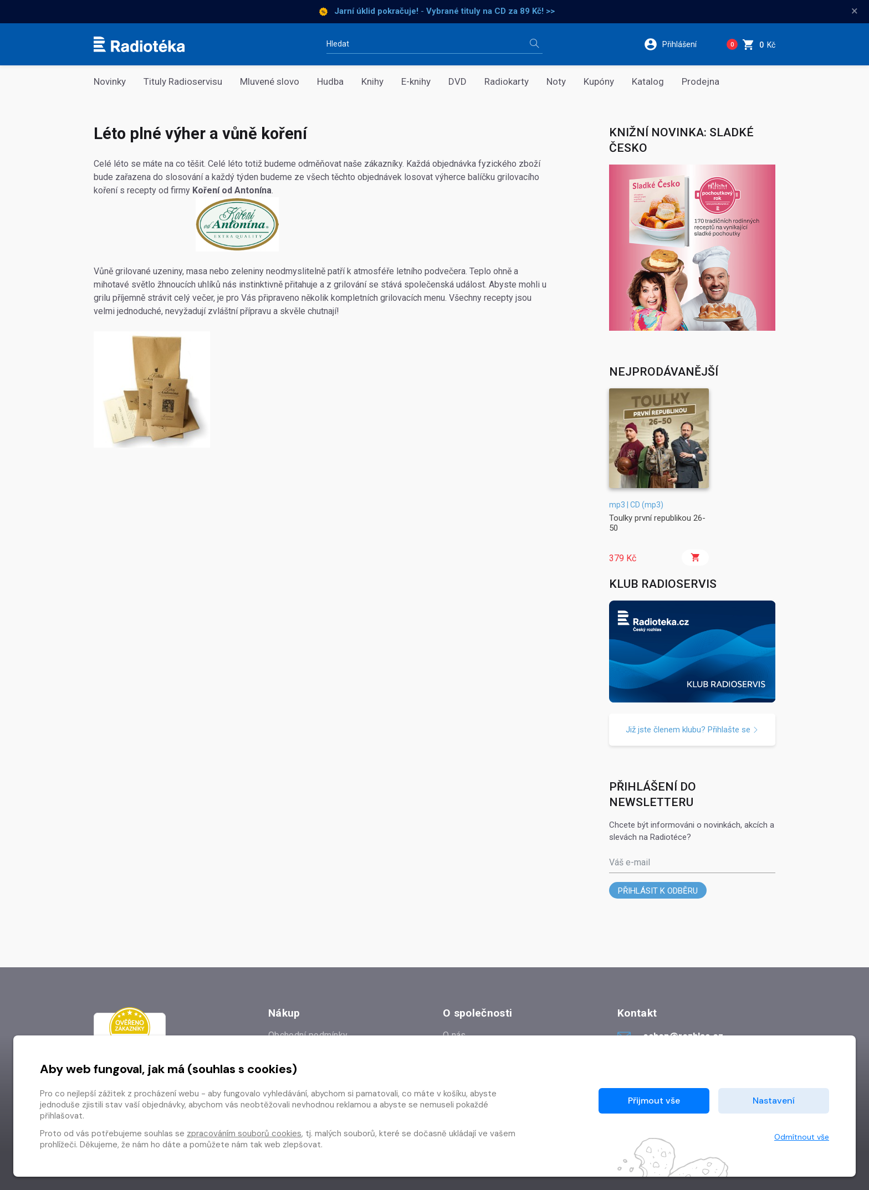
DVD (457, 81)
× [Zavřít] (854, 11)
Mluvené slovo (269, 81)
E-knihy (416, 81)
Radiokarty (506, 81)
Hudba (330, 81)
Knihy (372, 81)
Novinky (110, 81)
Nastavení (774, 1100)
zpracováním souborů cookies (244, 1133)
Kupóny (599, 81)
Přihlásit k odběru (658, 891)
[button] (677, 44)
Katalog (648, 81)
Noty (556, 81)
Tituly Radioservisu (183, 81)
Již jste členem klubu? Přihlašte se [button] (692, 730)
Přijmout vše (654, 1100)
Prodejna (700, 81)
